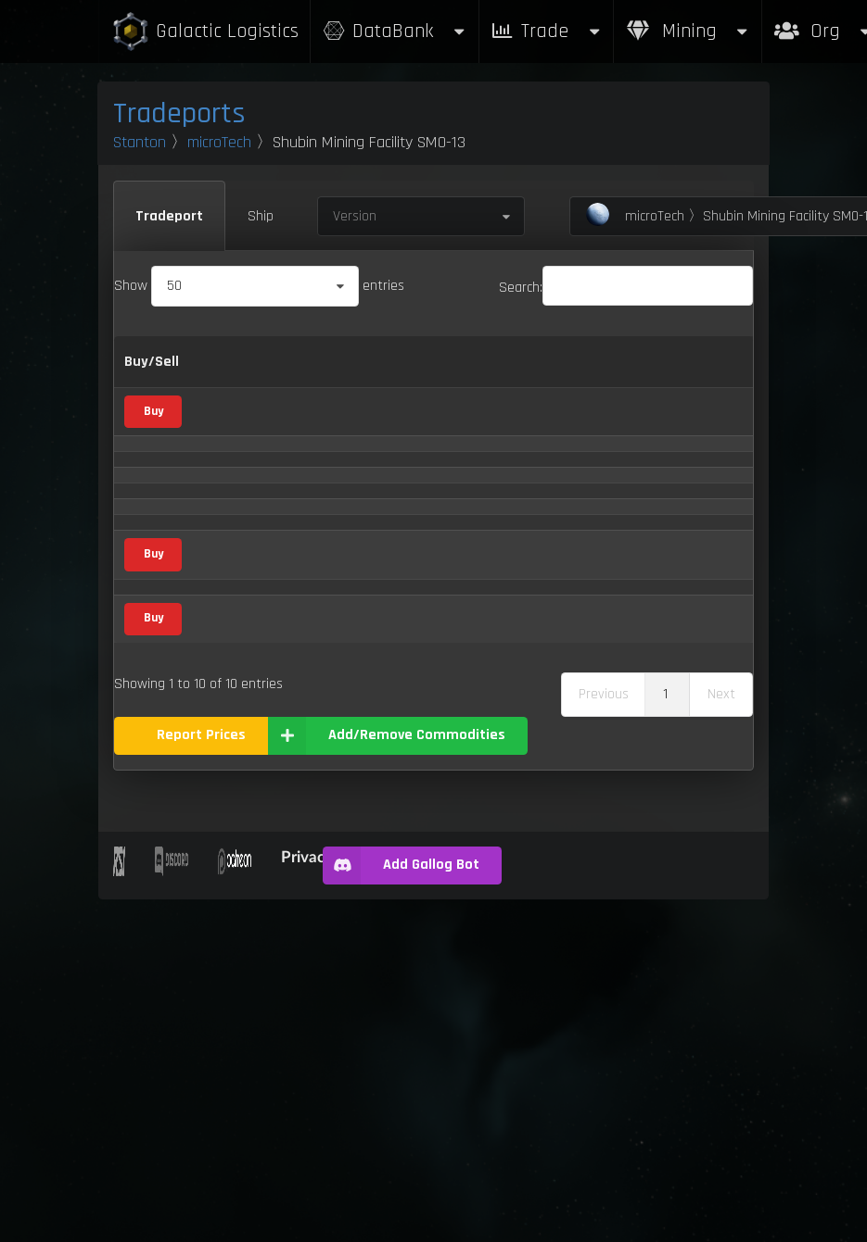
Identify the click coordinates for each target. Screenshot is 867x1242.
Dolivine (229, 670)
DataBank (394, 31)
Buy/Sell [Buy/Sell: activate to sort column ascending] (151, 373)
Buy (153, 439)
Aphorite (232, 495)
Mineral (328, 492)
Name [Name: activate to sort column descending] (226, 373)
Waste (226, 957)
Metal (324, 437)
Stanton (139, 142)
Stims (224, 901)
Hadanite (234, 726)
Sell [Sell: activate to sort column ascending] (457, 373)
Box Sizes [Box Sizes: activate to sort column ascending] (716, 373)
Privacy (307, 1199)
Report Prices (201, 1077)
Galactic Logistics (205, 32)
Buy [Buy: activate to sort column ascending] (411, 373)
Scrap (323, 549)
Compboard (241, 551)
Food (322, 783)
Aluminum (237, 439)
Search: (626, 287)
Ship (261, 216)
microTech (219, 142)
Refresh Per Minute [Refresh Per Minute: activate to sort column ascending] (545, 373)
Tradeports (179, 113)
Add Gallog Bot (401, 1208)
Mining (688, 31)
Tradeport (169, 216)
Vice (322, 608)
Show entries (259, 285)
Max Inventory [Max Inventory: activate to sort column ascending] (637, 373)
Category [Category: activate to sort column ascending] (335, 373)
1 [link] (665, 1037)
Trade (546, 31)
